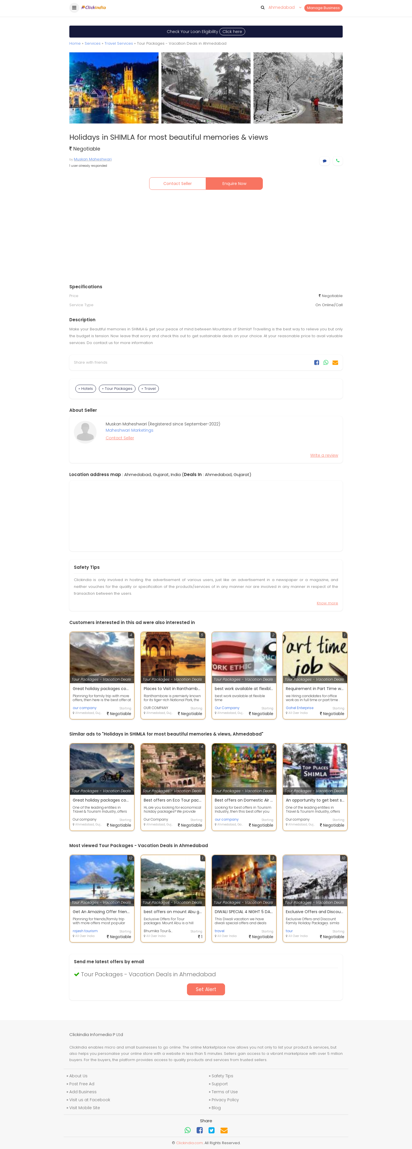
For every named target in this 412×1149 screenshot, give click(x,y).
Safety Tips (222, 1076)
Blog (216, 1108)
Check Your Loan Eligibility (206, 31)
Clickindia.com (189, 1143)
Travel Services (119, 43)
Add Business (83, 1092)
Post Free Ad (81, 1084)
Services (93, 43)
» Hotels (85, 388)
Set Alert (206, 989)
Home (75, 43)
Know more (327, 603)
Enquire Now (234, 183)
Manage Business (323, 8)
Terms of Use (225, 1092)
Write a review (324, 455)
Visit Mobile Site (84, 1108)
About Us (78, 1076)
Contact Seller (177, 183)
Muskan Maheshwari (93, 159)
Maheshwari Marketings (129, 430)
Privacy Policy (225, 1100)
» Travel (149, 388)
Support (220, 1084)
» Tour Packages (117, 388)
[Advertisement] (206, 238)
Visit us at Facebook (89, 1100)
